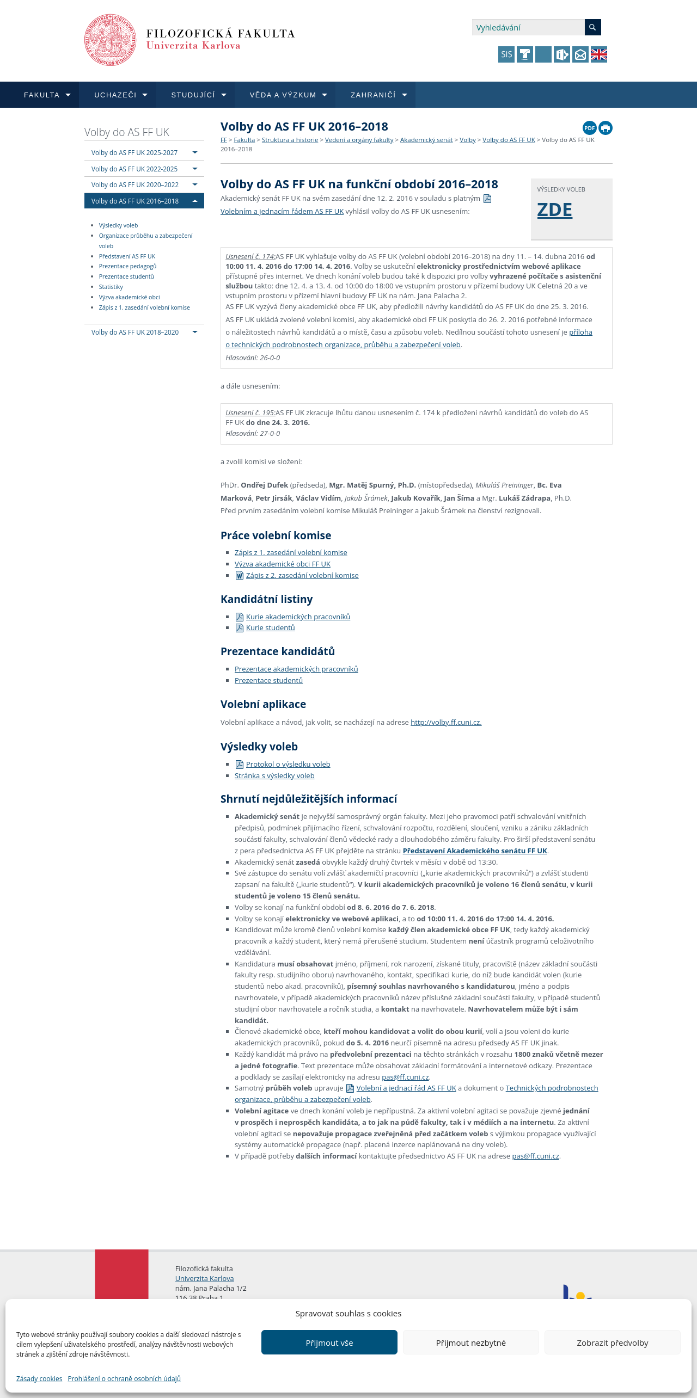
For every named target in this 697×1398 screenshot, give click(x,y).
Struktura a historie (290, 140)
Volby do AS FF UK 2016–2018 (135, 200)
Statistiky (111, 287)
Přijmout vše (329, 1342)
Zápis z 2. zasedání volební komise (297, 575)
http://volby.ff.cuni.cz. (446, 722)
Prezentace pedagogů (128, 266)
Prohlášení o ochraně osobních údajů (124, 1378)
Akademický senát (426, 140)
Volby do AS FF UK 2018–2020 (135, 332)
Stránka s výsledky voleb (275, 775)
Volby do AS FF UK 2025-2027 (134, 152)
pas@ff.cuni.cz (405, 1077)
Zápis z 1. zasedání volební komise (144, 307)
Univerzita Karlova (204, 1278)
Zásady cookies (39, 1378)
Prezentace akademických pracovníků (296, 669)
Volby (468, 140)
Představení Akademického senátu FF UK (475, 850)
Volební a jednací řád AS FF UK (400, 1088)
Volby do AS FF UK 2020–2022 (135, 184)
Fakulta (244, 140)
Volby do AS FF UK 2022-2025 (134, 168)
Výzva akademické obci (129, 297)
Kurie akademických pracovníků (292, 616)
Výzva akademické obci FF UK (283, 564)
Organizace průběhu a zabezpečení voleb (146, 241)
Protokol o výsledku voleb (283, 764)
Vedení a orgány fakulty (359, 140)
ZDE (555, 208)
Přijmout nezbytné (471, 1342)
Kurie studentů (265, 627)
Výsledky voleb (118, 225)
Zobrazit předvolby (612, 1342)
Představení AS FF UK (127, 256)
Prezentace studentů (126, 276)
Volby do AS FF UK (126, 132)
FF (224, 140)
